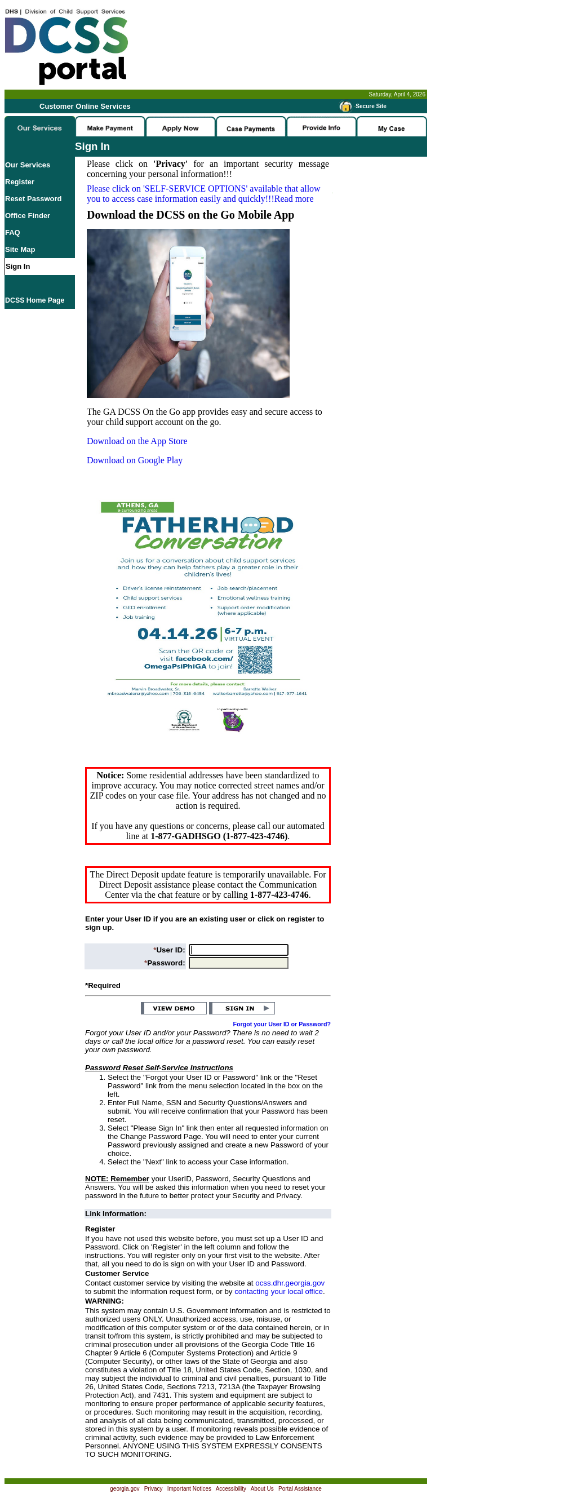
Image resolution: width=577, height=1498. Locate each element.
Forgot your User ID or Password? (282, 1024)
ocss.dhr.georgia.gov (290, 1283)
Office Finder (27, 215)
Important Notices (189, 1489)
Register (19, 182)
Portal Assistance (300, 1489)
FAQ (12, 232)
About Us (262, 1489)
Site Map (20, 249)
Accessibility (231, 1489)
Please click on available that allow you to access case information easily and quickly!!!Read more (204, 193)
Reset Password (33, 198)
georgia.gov (124, 1489)
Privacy (153, 1489)
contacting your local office (278, 1291)
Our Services (27, 165)
